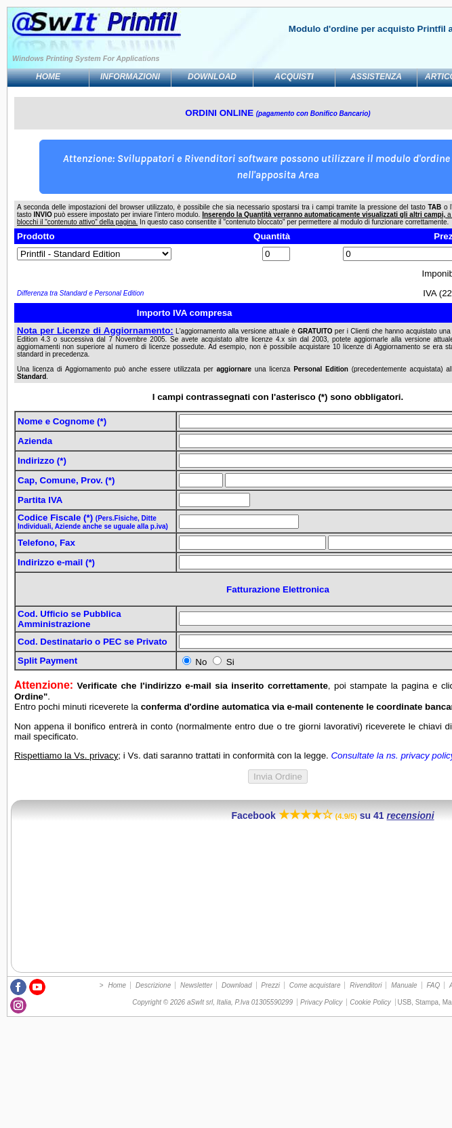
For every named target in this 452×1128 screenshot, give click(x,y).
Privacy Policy (321, 1002)
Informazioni (130, 76)
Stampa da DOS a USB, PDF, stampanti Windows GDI (144, 31)
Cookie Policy (370, 1002)
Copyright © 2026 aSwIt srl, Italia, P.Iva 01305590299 (212, 1002)
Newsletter (196, 985)
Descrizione (153, 985)
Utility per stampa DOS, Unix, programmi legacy (56, 31)
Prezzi (270, 985)
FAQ (433, 985)
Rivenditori (366, 985)
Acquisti (293, 76)
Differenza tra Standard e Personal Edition (80, 293)
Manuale (404, 985)
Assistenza (376, 76)
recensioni (410, 815)
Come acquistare (315, 985)
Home (48, 76)
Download (212, 76)
